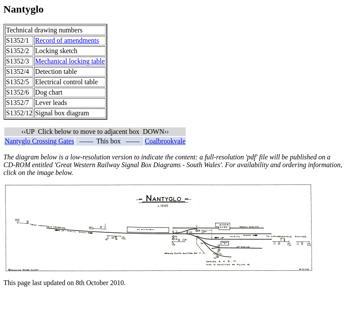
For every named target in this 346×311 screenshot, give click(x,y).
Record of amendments (67, 40)
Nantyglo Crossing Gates (39, 141)
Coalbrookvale (165, 141)
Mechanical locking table (70, 61)
